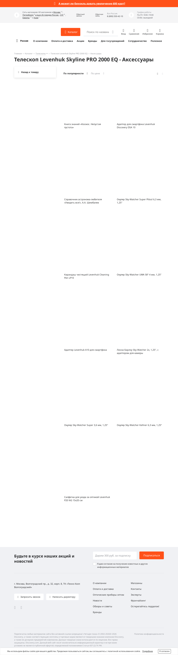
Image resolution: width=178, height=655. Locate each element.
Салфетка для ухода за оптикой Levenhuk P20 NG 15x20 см (87, 498)
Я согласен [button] (164, 651)
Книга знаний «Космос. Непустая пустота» (82, 126)
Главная (18, 53)
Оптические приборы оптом (108, 594)
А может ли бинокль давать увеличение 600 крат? (92, 3)
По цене (95, 73)
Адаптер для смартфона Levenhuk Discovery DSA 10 (136, 126)
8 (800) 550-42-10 (115, 16)
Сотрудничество (137, 40)
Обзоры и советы (102, 606)
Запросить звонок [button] (30, 596)
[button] (78, 15)
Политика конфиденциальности (149, 634)
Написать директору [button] (63, 596)
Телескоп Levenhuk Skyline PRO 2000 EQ (69, 53)
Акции (80, 40)
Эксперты (136, 594)
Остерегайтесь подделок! (145, 606)
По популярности (73, 73)
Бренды (92, 40)
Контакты (136, 588)
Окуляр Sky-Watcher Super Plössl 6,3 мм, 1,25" (139, 201)
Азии (36, 17)
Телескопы (41, 53)
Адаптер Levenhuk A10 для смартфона (85, 349)
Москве (57, 12)
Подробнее (147, 651)
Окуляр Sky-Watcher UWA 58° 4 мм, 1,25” (139, 274)
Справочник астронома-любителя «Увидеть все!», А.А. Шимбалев (83, 201)
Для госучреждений (112, 40)
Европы (26, 17)
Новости (97, 600)
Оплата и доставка (62, 40)
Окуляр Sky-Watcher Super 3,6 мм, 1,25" (86, 425)
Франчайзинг (138, 600)
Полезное (156, 40)
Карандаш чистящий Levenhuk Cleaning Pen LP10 (86, 276)
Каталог (29, 53)
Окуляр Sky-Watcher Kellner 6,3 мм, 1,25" (139, 425)
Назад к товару (30, 72)
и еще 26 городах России (47, 15)
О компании (40, 40)
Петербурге (28, 15)
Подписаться (151, 555)
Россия (24, 40)
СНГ (62, 15)
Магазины (136, 583)
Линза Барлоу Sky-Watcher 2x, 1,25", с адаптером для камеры (138, 351)
